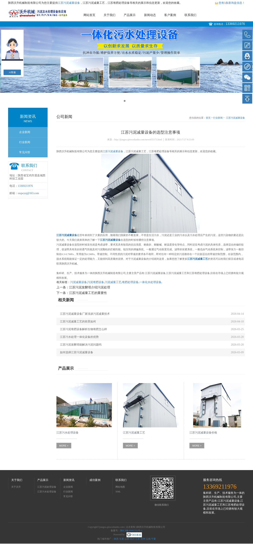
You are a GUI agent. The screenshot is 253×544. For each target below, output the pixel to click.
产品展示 (130, 15)
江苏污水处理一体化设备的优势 (79, 336)
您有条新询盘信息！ (230, 2)
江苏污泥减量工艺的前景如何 (78, 321)
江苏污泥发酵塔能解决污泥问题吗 (80, 344)
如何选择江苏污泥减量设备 (76, 352)
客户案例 (170, 15)
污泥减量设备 (78, 282)
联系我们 (190, 15)
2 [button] (128, 101)
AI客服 (12, 72)
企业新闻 (24, 132)
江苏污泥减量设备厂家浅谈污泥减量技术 (85, 313)
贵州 (143, 538)
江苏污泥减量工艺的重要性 (88, 293)
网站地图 (120, 486)
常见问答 (24, 152)
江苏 (137, 538)
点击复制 (130, 527)
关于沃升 (16, 486)
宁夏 (153, 538)
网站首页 (89, 15)
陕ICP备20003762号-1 (131, 530)
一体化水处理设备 (150, 282)
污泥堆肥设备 (95, 282)
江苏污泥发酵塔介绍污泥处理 (89, 287)
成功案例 (94, 480)
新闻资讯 (68, 480)
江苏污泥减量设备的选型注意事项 (235, 118)
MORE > (63, 445)
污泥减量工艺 (113, 282)
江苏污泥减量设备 (69, 2)
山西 (127, 538)
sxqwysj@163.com (28, 193)
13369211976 (235, 24)
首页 (208, 117)
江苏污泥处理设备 (46, 486)
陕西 (116, 538)
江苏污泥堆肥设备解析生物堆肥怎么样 (83, 329)
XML (118, 491)
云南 (148, 538)
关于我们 (109, 15)
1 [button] (125, 101)
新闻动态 (150, 15)
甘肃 (121, 538)
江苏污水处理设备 (46, 491)
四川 (132, 538)
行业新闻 (24, 142)
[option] (126, 60)
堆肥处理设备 (130, 282)
